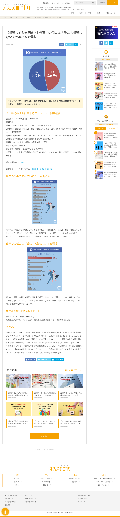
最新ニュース (13, 17)
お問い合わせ (110, 13)
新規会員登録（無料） (85, 495)
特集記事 (17, 482)
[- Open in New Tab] (106, 32)
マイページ (81, 502)
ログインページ (83, 498)
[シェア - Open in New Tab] (101, 43)
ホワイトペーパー (74, 478)
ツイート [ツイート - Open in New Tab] (69, 44)
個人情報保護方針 (10, 502)
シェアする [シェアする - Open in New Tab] (30, 360)
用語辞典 (74, 482)
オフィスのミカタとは (12, 495)
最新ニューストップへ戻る (45, 449)
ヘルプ (27, 495)
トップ (4, 17)
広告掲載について (30, 502)
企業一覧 (45, 485)
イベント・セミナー (45, 478)
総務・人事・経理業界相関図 (103, 478)
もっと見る (43, 436)
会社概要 (7, 505)
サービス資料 (45, 482)
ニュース (17, 478)
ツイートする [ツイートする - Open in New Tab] (43, 359)
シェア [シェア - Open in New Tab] (61, 44)
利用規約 (7, 498)
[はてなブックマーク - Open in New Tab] (76, 44)
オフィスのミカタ (103, 485)
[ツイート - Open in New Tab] (106, 43)
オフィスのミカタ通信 (103, 482)
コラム (17, 485)
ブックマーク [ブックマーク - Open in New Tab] (57, 360)
